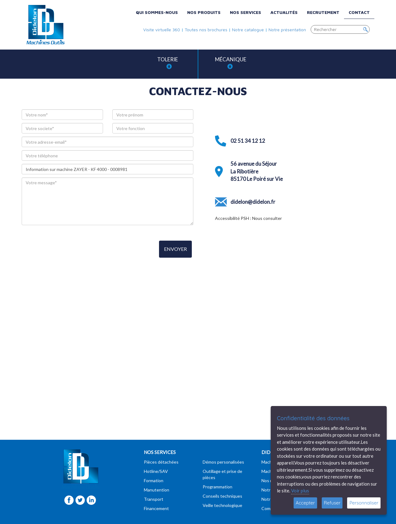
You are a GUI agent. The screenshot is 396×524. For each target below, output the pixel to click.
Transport (153, 499)
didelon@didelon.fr (252, 202)
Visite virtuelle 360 (161, 29)
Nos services (245, 12)
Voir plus (300, 490)
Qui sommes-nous (157, 12)
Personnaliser (363, 503)
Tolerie (167, 62)
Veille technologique (222, 505)
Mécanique (230, 62)
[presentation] (69, 250)
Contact (359, 12)
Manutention (156, 489)
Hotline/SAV (156, 471)
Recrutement (323, 12)
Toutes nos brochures (206, 29)
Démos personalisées (223, 462)
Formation (153, 480)
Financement (156, 508)
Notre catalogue (248, 29)
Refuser (332, 503)
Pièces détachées (161, 462)
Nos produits (204, 12)
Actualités (284, 12)
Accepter (305, 503)
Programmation (217, 486)
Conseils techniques (222, 496)
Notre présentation (287, 29)
